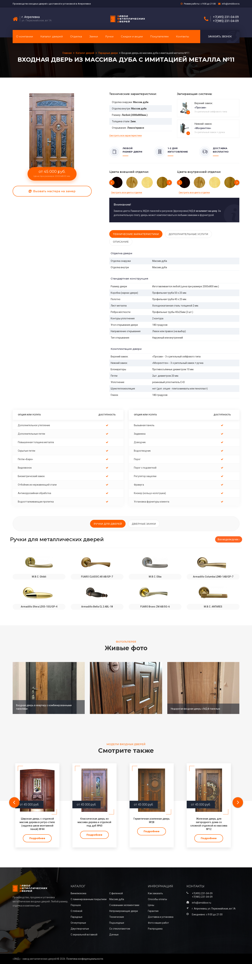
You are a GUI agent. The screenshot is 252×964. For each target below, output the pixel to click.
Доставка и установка (160, 917)
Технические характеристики (136, 234)
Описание (121, 241)
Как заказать (155, 893)
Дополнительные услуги (188, 234)
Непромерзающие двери (123, 911)
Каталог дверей (51, 36)
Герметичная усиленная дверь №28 (151, 820)
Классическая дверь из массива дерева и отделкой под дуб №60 (94, 822)
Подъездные (116, 922)
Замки (93, 36)
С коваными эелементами (124, 905)
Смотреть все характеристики (125, 135)
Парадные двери (108, 53)
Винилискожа (78, 893)
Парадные (76, 917)
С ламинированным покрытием (89, 899)
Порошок (76, 905)
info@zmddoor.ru (231, 3)
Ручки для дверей (108, 523)
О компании (24, 36)
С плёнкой (76, 911)
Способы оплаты (157, 899)
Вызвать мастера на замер (52, 191)
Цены (151, 905)
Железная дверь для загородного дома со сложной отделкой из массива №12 (208, 824)
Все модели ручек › (229, 539)
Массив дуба (116, 899)
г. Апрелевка (31, 17)
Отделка (76, 36)
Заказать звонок (220, 36)
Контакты (182, 36)
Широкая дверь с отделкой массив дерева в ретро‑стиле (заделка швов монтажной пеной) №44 (37, 824)
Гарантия (153, 911)
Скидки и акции (132, 36)
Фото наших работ (158, 922)
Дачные (114, 934)
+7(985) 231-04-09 (226, 21)
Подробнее (37, 838)
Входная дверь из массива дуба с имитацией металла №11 (155, 53)
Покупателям (159, 36)
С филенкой (116, 893)
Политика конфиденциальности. (85, 958)
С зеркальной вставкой (84, 934)
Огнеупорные (78, 922)
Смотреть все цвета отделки (126, 192)
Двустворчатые (80, 928)
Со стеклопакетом (119, 928)
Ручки (109, 36)
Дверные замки (144, 523)
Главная (67, 53)
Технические (116, 917)
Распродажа (155, 928)
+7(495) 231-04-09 (226, 17)
